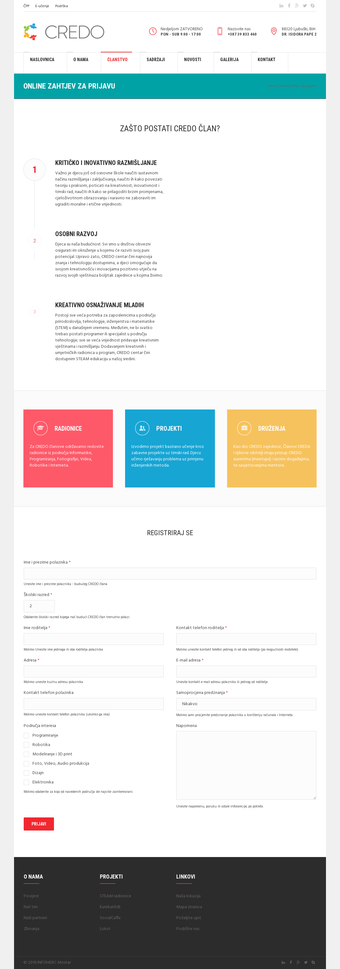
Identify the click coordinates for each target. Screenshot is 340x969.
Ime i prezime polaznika (47, 563)
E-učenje (42, 6)
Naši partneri (35, 918)
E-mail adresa (189, 660)
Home (271, 86)
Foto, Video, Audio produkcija (60, 764)
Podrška (61, 6)
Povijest (31, 896)
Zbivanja (31, 929)
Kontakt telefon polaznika (49, 693)
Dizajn (38, 773)
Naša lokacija (188, 896)
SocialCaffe (110, 918)
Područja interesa (40, 726)
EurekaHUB (110, 907)
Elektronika (43, 782)
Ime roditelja (37, 628)
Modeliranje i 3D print (52, 754)
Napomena (186, 726)
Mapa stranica (189, 907)
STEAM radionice (115, 896)
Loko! (105, 929)
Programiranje (45, 736)
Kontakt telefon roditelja (201, 628)
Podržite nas (187, 929)
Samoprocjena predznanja (202, 693)
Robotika (41, 745)
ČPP (26, 6)
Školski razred (38, 595)
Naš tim (31, 907)
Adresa (31, 660)
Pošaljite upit (188, 918)
